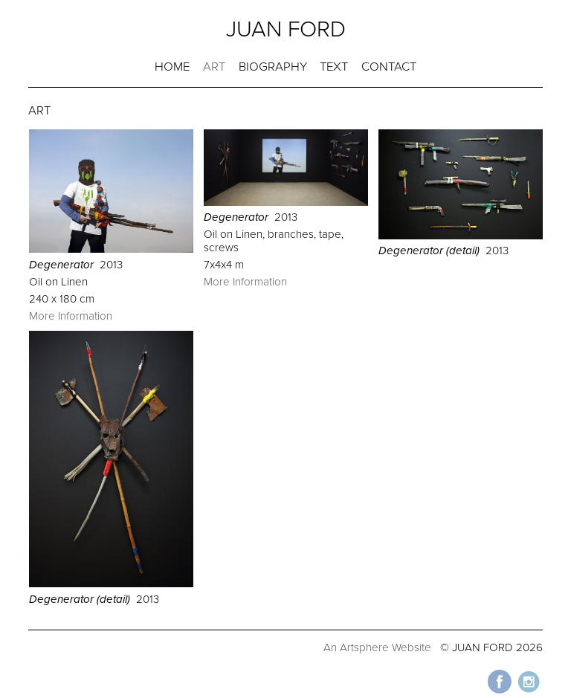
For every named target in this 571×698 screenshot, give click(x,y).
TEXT (334, 66)
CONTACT (388, 66)
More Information (70, 316)
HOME (172, 66)
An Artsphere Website (377, 647)
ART (214, 66)
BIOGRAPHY (273, 66)
